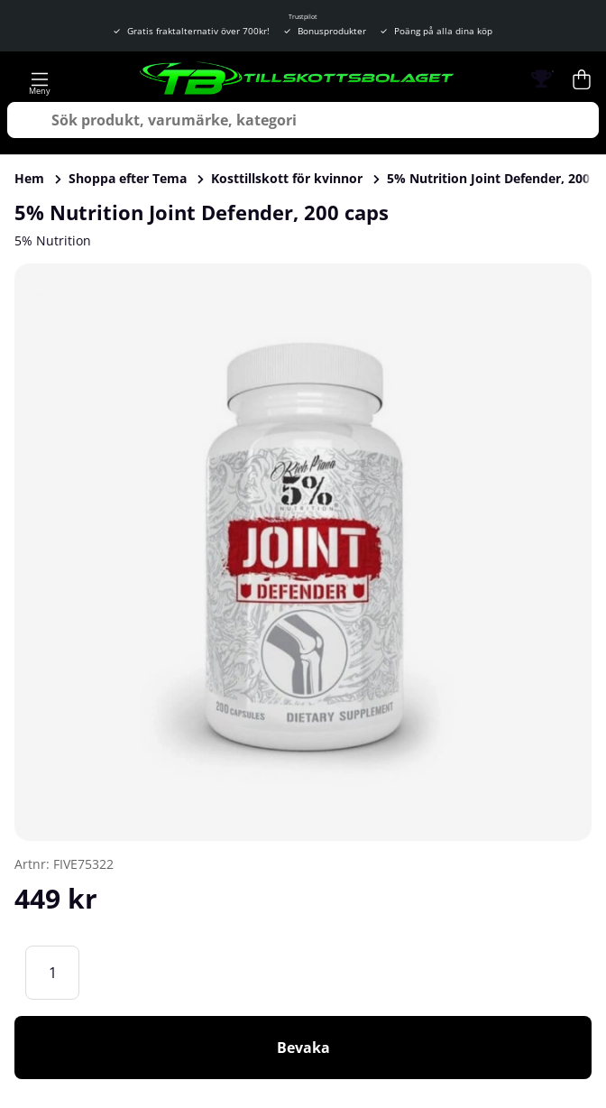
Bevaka (303, 1047)
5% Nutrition (52, 240)
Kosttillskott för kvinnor (287, 178)
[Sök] (303, 120)
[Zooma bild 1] (303, 552)
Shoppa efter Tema (128, 178)
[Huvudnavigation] (39, 79)
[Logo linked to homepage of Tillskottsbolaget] (297, 79)
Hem (29, 178)
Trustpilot (303, 17)
